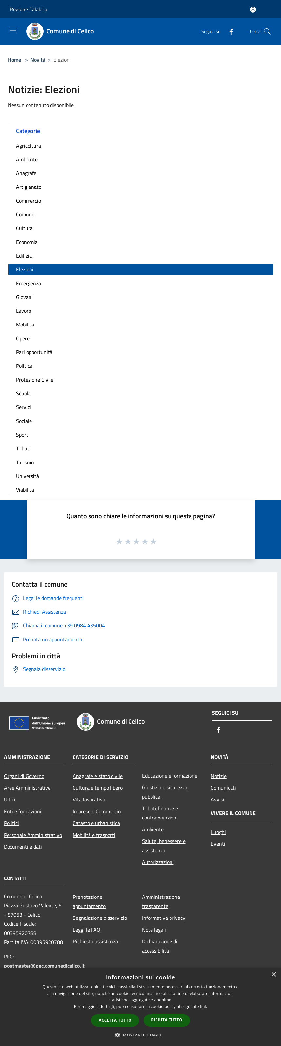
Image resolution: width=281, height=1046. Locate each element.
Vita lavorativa (89, 799)
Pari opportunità (34, 352)
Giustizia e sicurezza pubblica (164, 791)
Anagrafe (26, 173)
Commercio (28, 201)
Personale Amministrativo (33, 835)
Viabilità (25, 490)
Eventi (218, 844)
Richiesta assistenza (95, 941)
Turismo (25, 462)
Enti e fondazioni (22, 811)
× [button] (273, 974)
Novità (37, 60)
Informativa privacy (163, 918)
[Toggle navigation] (13, 31)
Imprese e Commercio (97, 811)
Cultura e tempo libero (98, 788)
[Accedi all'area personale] (253, 10)
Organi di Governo (24, 776)
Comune (25, 214)
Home (14, 60)
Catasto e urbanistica (96, 823)
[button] (140, 1035)
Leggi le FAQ (86, 930)
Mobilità (25, 324)
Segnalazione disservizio (100, 918)
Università (27, 476)
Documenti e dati (23, 847)
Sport (22, 435)
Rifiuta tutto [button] (166, 1020)
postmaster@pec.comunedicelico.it (44, 966)
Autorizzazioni (158, 862)
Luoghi (218, 832)
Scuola (23, 393)
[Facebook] (228, 31)
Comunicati (223, 788)
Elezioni (24, 269)
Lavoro (23, 311)
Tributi (23, 448)
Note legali (154, 930)
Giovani (24, 297)
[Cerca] (267, 31)
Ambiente (27, 159)
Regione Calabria (28, 9)
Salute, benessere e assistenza (164, 845)
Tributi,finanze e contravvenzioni (160, 812)
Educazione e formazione (169, 776)
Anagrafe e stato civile (98, 776)
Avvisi (217, 799)
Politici (11, 823)
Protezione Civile (34, 380)
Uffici (9, 799)
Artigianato (28, 187)
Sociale (24, 421)
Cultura (24, 228)
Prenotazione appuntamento (89, 901)
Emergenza (28, 283)
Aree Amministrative (27, 788)
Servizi (23, 407)
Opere (23, 338)
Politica (24, 366)
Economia (27, 242)
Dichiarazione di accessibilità (159, 946)
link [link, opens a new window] (203, 1006)
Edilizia (24, 256)
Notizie (219, 776)
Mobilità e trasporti (94, 835)
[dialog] (140, 1007)
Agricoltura (28, 145)
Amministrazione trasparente (161, 901)
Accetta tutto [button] (115, 1020)
